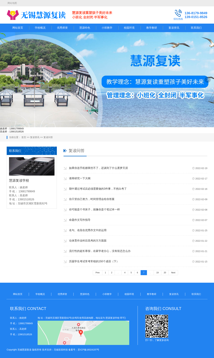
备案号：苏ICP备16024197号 (83, 349)
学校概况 (40, 27)
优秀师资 (62, 27)
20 (165, 272)
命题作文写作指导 (79, 219)
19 (157, 272)
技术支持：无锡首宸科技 (55, 349)
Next (173, 272)
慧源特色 (84, 27)
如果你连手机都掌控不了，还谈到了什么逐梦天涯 (98, 168)
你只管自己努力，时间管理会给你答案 (92, 199)
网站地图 (12, 3)
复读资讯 (174, 27)
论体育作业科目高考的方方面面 (87, 240)
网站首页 (17, 27)
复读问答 (48, 137)
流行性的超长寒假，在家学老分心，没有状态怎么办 (100, 251)
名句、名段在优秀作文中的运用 (87, 230)
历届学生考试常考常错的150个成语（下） (94, 261)
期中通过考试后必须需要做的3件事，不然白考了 (98, 188)
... (118, 272)
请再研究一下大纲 (79, 178)
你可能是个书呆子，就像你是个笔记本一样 (94, 209)
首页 (23, 137)
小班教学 (107, 27)
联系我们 (196, 27)
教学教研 (151, 27)
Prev (97, 272)
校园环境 (129, 27)
